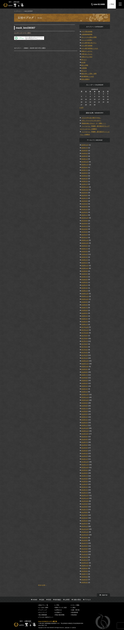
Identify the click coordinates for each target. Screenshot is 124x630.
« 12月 (81, 107)
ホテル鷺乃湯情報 (86, 45)
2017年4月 (84, 349)
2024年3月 (84, 156)
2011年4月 (84, 551)
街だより (84, 71)
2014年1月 (84, 459)
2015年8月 (84, 406)
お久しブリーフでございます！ (91, 120)
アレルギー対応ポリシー (46, 617)
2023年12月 (85, 162)
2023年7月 (84, 170)
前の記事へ (42, 585)
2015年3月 (84, 420)
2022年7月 (84, 198)
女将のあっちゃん (86, 54)
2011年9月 (84, 537)
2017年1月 (84, 358)
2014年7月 (84, 442)
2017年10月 (85, 333)
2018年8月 (84, 305)
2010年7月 (84, 574)
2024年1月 (84, 159)
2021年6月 (84, 229)
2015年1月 (84, 425)
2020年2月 (84, 260)
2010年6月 (84, 577)
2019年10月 (85, 268)
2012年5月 (84, 515)
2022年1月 (84, 215)
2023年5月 (84, 176)
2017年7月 (84, 341)
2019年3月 (84, 288)
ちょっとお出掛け (86, 40)
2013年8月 (84, 473)
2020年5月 (84, 251)
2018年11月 (85, 296)
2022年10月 (85, 190)
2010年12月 (85, 563)
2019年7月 (84, 277)
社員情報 (84, 68)
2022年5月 (84, 204)
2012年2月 (84, 523)
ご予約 (111, 4)
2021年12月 (85, 218)
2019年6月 (84, 279)
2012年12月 (85, 495)
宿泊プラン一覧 (43, 605)
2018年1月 (84, 324)
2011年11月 (85, 532)
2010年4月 (84, 582)
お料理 (67, 599)
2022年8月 (84, 195)
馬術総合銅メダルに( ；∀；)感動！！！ (94, 123)
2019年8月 (84, 274)
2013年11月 (85, 464)
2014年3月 (84, 453)
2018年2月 (84, 321)
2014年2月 (84, 456)
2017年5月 (84, 347)
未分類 (83, 62)
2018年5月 (84, 313)
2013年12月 (85, 462)
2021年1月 (84, 237)
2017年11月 (85, 330)
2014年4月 (84, 450)
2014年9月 (84, 436)
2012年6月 (84, 512)
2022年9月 (84, 192)
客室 (49, 599)
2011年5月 (84, 549)
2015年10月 (85, 400)
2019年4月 (84, 285)
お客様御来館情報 (86, 34)
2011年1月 (84, 560)
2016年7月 (84, 375)
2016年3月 (84, 386)
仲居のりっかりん (86, 51)
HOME (35, 599)
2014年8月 (84, 439)
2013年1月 (84, 492)
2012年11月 (85, 498)
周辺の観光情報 (59, 615)
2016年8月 (84, 372)
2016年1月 (84, 392)
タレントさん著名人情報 (89, 37)
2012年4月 (84, 518)
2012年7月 (84, 509)
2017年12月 (85, 327)
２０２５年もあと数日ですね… (91, 117)
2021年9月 (84, 220)
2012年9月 (84, 504)
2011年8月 (84, 540)
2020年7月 (84, 248)
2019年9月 (84, 271)
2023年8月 (84, 167)
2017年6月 (84, 344)
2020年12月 (85, 240)
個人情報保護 (43, 615)
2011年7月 (84, 543)
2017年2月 (84, 355)
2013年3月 (84, 487)
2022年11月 (85, 187)
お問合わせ (58, 610)
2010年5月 (84, 579)
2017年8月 (84, 338)
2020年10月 (85, 243)
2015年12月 (85, 394)
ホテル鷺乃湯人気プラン (89, 43)
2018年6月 (84, 310)
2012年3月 (84, 521)
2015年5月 (84, 414)
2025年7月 (84, 148)
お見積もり (58, 612)
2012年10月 (85, 501)
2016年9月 (84, 369)
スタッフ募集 (75, 605)
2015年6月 (84, 411)
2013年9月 (84, 470)
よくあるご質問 (43, 607)
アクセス (88, 599)
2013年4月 (84, 484)
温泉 (42, 599)
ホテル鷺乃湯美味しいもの (89, 48)
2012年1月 (84, 526)
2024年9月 (84, 150)
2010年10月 (85, 565)
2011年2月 (84, 557)
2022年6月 (84, 201)
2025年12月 (85, 145)
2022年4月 (84, 206)
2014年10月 (85, 434)
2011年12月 (85, 529)
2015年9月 (84, 403)
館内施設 (58, 599)
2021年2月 (84, 234)
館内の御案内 (85, 79)
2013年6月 (84, 478)
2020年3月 (84, 257)
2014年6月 (84, 445)
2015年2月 (84, 422)
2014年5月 (84, 448)
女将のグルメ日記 (86, 57)
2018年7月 (84, 307)
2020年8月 (84, 246)
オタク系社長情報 (86, 31)
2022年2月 (84, 212)
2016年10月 (85, 366)
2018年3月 (84, 319)
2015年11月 (85, 397)
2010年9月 (84, 568)
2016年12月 (85, 361)
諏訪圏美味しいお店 (87, 76)
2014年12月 (85, 428)
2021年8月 (84, 223)
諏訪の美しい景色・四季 (89, 73)
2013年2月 (84, 490)
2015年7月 (84, 408)
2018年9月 (84, 302)
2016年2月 (84, 389)
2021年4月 (84, 232)
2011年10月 (85, 535)
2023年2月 (84, 181)
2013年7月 (84, 476)
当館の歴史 (77, 599)
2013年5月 (84, 481)
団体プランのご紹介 (61, 607)
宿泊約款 (74, 615)
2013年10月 (85, 467)
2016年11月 (85, 363)
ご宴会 (73, 607)
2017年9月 (84, 335)
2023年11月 (85, 164)
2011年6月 (84, 546)
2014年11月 (85, 431)
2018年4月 (84, 316)
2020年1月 (84, 263)
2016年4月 (84, 383)
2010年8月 (84, 571)
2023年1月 (84, 184)
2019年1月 (84, 291)
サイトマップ (43, 612)
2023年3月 (84, 178)
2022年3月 (84, 209)
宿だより (84, 59)
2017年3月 (84, 352)
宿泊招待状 (75, 612)
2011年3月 (84, 554)
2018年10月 (85, 299)
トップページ (17, 11)
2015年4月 (84, 417)
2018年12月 (85, 293)
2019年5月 (84, 282)
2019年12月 (85, 265)
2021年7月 (84, 226)
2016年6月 (84, 378)
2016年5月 (84, 380)
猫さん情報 (84, 65)
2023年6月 (84, 173)
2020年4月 (84, 254)
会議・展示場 (75, 610)
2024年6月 (84, 153)
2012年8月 (84, 507)
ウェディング (43, 610)
